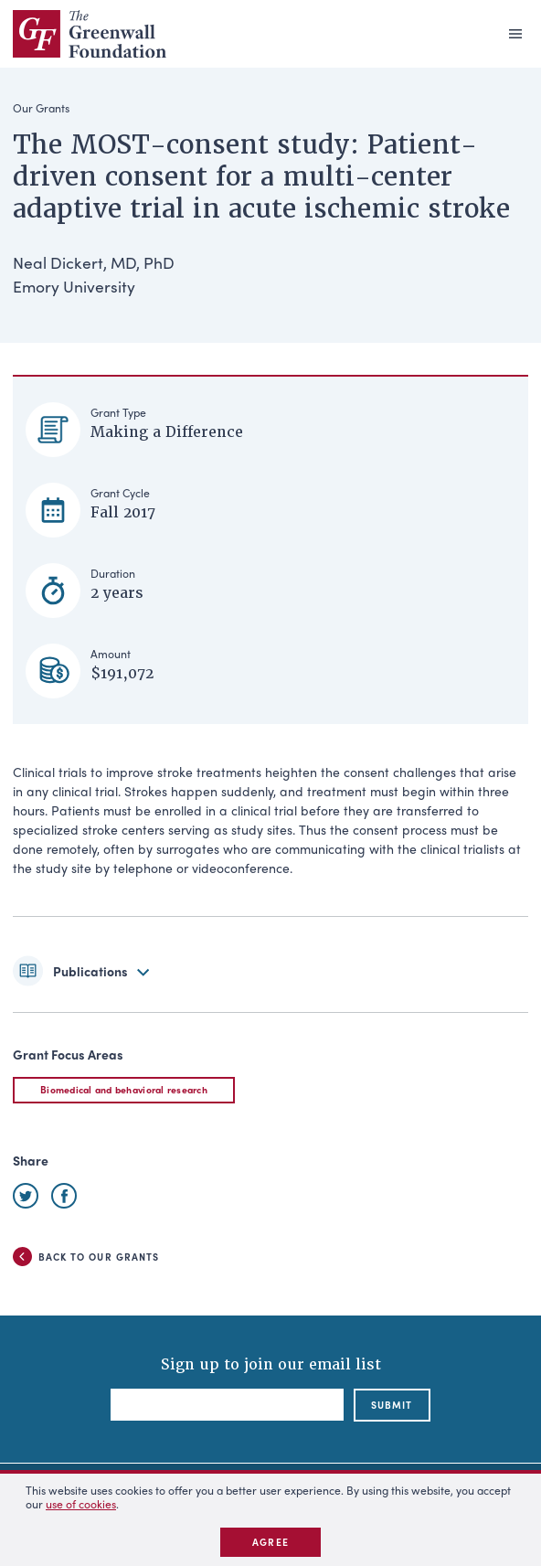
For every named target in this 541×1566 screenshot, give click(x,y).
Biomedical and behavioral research (123, 1089)
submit (391, 1405)
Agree (270, 1542)
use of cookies (81, 1504)
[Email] (227, 1405)
